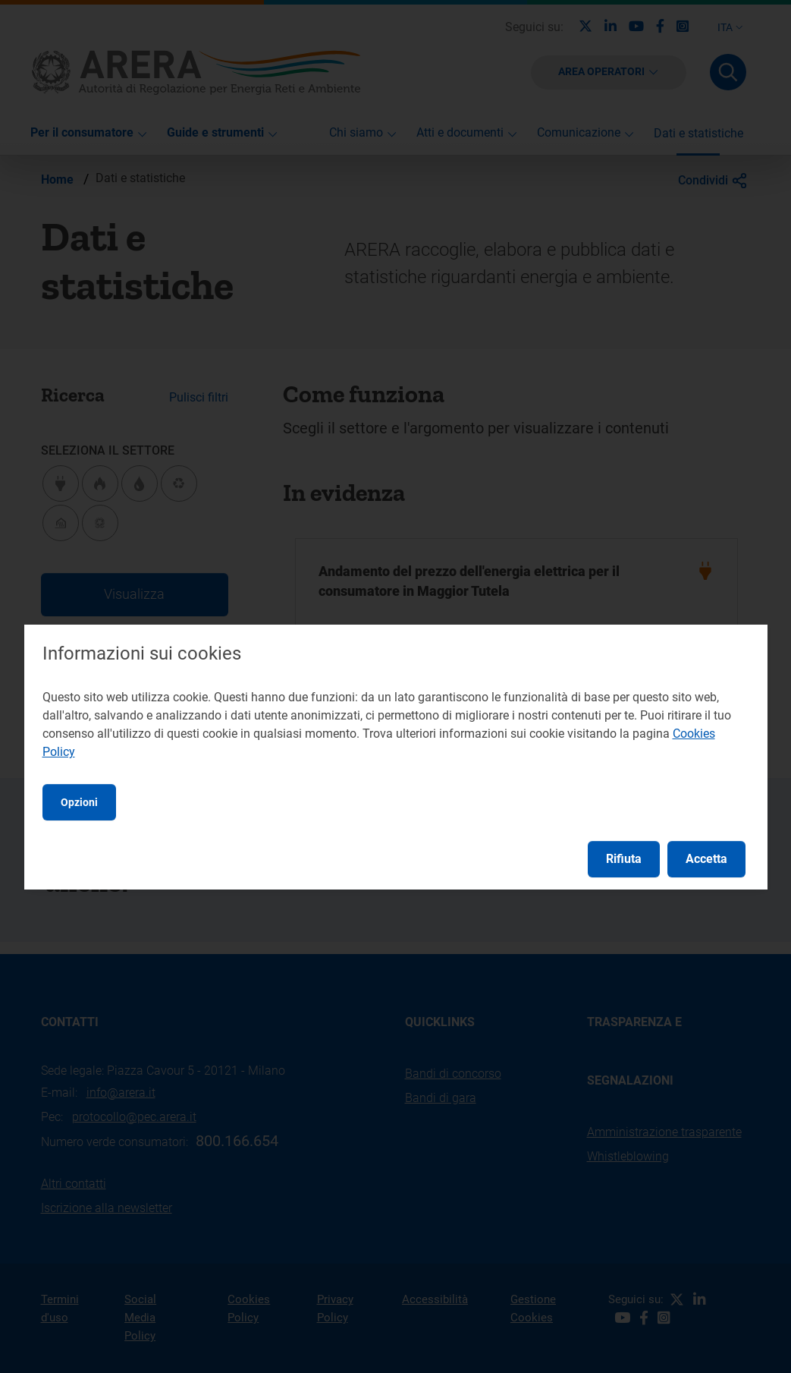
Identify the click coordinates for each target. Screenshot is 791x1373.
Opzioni (79, 802)
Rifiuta (624, 859)
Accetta (706, 859)
